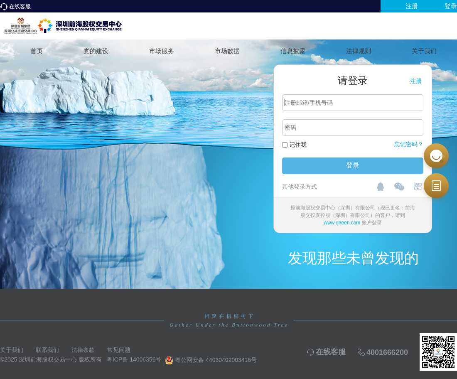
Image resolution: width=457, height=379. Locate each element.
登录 (451, 6)
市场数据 (227, 50)
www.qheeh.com (342, 223)
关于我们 (424, 50)
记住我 (298, 144)
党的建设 (96, 50)
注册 (411, 6)
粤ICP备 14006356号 (134, 359)
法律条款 (83, 350)
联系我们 (47, 350)
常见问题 (118, 350)
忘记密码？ (408, 144)
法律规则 (358, 50)
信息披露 (292, 50)
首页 (36, 50)
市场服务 (161, 50)
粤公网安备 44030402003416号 (211, 360)
